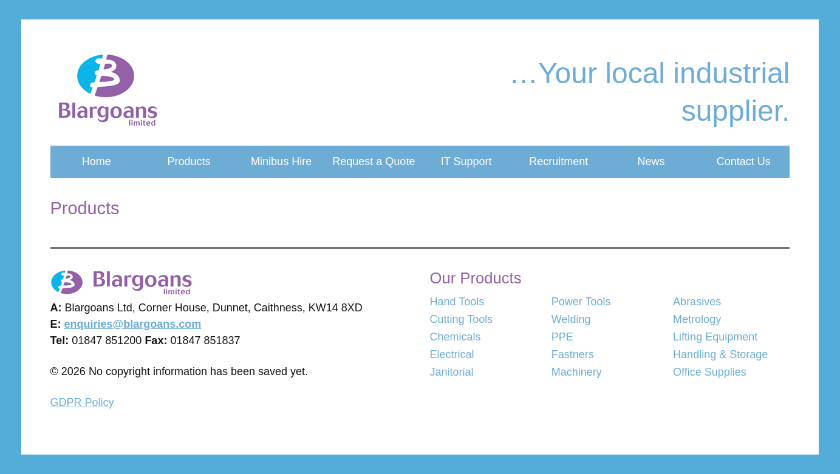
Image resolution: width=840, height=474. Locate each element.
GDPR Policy (82, 402)
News (650, 161)
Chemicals (455, 337)
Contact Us (744, 161)
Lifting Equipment (715, 337)
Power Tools (581, 302)
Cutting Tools (461, 319)
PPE (562, 337)
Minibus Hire (281, 161)
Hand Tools (457, 302)
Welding (571, 319)
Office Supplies (709, 372)
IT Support (466, 161)
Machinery (576, 372)
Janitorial (452, 372)
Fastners (572, 354)
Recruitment (558, 161)
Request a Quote (373, 161)
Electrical (452, 354)
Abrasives (697, 302)
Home (96, 161)
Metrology (697, 319)
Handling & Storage (720, 354)
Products (188, 161)
